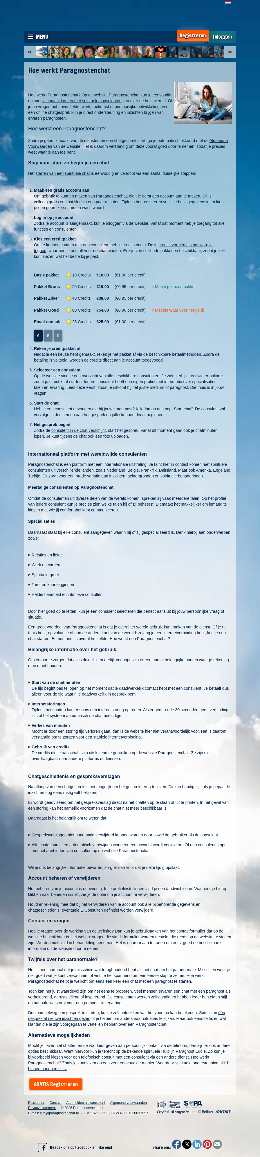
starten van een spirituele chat (63, 173)
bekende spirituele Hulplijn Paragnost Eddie (166, 1051)
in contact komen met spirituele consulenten (81, 100)
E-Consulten (92, 910)
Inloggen (222, 36)
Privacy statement (42, 1108)
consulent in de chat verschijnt (78, 430)
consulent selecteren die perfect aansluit (134, 611)
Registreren (193, 35)
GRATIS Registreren (56, 1084)
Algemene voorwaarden (128, 1103)
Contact (55, 1103)
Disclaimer (36, 1103)
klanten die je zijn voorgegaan (55, 1024)
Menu (42, 36)
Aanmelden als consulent (85, 1103)
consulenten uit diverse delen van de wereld (86, 498)
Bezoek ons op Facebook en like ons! (75, 1147)
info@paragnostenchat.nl (59, 1113)
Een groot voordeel (45, 627)
